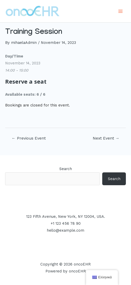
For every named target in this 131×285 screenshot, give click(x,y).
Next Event (106, 138)
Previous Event (29, 138)
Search (65, 168)
